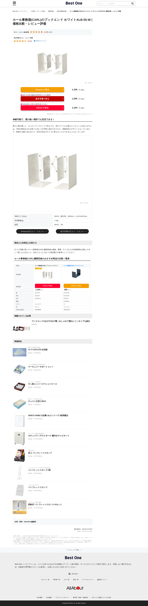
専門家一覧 (56, 579)
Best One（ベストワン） (20, 11)
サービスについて (87, 579)
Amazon (90, 82)
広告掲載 (49, 597)
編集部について (102, 579)
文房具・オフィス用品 (38, 11)
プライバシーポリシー (62, 597)
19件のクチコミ (40, 41)
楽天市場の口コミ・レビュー (72, 231)
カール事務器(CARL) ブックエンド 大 (73, 265)
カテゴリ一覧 (45, 579)
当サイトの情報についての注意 (101, 597)
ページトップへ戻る (73, 550)
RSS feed (74, 574)
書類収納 (51, 11)
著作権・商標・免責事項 (80, 597)
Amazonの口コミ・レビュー (32, 231)
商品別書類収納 (62, 11)
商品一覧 (76, 579)
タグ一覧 (66, 579)
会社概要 (39, 597)
